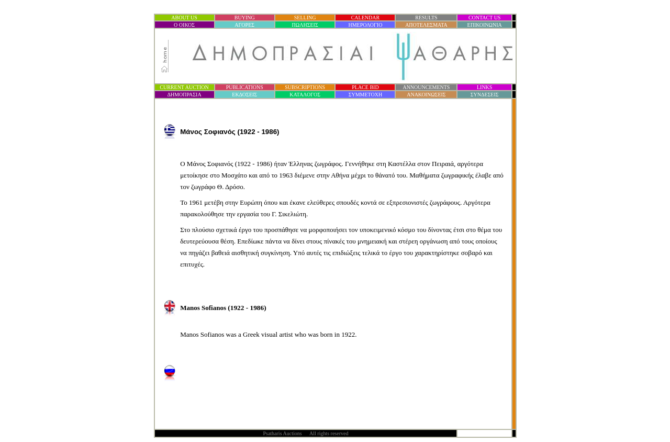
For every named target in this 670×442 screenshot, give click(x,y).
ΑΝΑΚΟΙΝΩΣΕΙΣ (426, 94)
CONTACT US (484, 17)
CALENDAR (365, 17)
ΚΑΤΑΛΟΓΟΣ (304, 94)
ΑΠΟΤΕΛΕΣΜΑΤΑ (426, 25)
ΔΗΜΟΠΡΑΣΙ (184, 94)
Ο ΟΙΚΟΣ (184, 25)
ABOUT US (184, 17)
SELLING (305, 17)
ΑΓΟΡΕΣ (244, 25)
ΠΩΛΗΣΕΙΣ (305, 25)
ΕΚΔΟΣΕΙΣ (244, 94)
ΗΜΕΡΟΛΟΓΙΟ (365, 25)
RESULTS (426, 17)
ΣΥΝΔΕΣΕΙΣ (485, 94)
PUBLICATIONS (244, 87)
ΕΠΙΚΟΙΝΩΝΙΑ (484, 25)
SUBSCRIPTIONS (305, 87)
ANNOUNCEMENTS (426, 87)
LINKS (484, 87)
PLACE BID (365, 87)
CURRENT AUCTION (184, 87)
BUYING (244, 17)
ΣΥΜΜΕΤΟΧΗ (366, 94)
